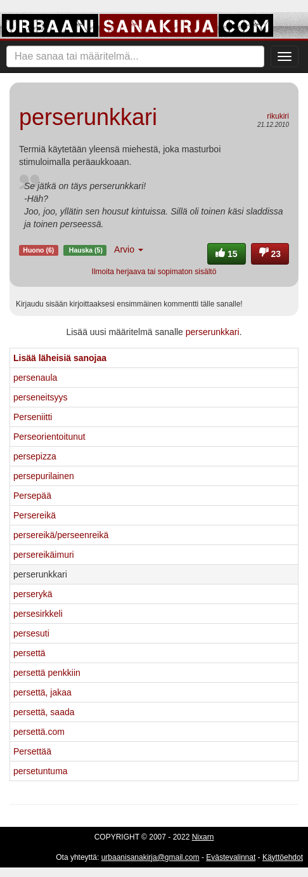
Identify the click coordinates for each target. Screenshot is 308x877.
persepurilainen (43, 476)
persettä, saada (44, 712)
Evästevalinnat (230, 857)
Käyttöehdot (282, 857)
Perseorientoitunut (49, 437)
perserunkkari (213, 332)
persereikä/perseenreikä (60, 535)
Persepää (32, 496)
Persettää (32, 751)
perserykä (32, 594)
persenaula (35, 378)
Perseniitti (32, 417)
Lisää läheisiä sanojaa (59, 358)
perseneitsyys (40, 397)
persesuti (31, 633)
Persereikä (34, 515)
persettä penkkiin (46, 673)
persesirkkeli (38, 614)
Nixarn (203, 837)
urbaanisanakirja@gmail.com (150, 857)
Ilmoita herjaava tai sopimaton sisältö (154, 271)
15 (226, 254)
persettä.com (39, 732)
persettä (29, 653)
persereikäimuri (43, 555)
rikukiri (278, 116)
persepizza (34, 456)
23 (270, 254)
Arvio (128, 249)
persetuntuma (40, 771)
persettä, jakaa (42, 692)
